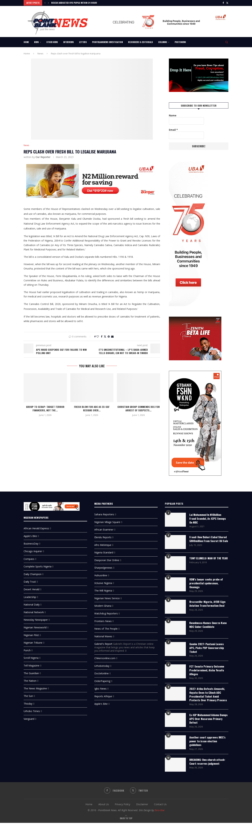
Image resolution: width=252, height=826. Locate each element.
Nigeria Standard (103, 551)
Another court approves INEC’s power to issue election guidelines (207, 744)
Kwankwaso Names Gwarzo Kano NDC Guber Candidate (208, 626)
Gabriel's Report (103, 643)
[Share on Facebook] (101, 336)
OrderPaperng (102, 680)
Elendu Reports (102, 536)
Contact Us (160, 807)
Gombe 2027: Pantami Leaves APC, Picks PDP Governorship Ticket (206, 649)
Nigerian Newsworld (35, 626)
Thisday (28, 702)
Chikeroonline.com (104, 657)
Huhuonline (100, 574)
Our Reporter (43, 156)
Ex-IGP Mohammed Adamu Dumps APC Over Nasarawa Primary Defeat (208, 721)
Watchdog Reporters (106, 612)
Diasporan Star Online (106, 559)
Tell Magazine (31, 664)
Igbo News (100, 688)
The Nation (30, 680)
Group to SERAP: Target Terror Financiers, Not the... (45, 408)
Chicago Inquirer (33, 550)
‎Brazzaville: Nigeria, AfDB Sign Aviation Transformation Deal (207, 605)
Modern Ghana (102, 605)
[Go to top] (126, 821)
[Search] (226, 42)
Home (26, 41)
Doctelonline (101, 672)
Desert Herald (31, 588)
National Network (34, 611)
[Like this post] (97, 336)
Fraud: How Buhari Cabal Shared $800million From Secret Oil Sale (208, 540)
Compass (29, 558)
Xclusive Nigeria (103, 582)
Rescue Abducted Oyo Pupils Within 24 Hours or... (77, 2)
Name (172, 115)
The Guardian (31, 672)
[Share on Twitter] (105, 336)
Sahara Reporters (104, 513)
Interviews (68, 41)
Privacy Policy (122, 807)
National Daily (32, 603)
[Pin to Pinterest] (109, 336)
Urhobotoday (101, 665)
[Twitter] (227, 3)
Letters (83, 41)
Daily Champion (32, 573)
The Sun (28, 695)
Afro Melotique (102, 544)
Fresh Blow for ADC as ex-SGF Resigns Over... (92, 408)
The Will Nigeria (103, 589)
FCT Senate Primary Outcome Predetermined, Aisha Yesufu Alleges (206, 672)
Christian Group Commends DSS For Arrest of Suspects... (138, 408)
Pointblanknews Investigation (107, 41)
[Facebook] (223, 3)
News (36, 41)
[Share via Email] (112, 336)
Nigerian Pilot (31, 634)
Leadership (30, 596)
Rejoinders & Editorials (140, 41)
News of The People (106, 628)
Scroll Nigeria (31, 657)
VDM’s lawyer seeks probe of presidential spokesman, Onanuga (206, 584)
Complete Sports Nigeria (37, 565)
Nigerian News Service (107, 597)
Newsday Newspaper (36, 619)
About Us (103, 807)
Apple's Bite (30, 535)
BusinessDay (31, 542)
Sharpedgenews (103, 567)
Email (173, 129)
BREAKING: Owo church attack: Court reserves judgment (207, 765)
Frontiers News (103, 620)
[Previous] (45, 3)
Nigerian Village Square (107, 521)
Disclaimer (142, 807)
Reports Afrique (103, 695)
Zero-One (159, 813)
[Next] (48, 3)
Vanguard (29, 718)
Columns (162, 41)
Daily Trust (30, 581)
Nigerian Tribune (33, 642)
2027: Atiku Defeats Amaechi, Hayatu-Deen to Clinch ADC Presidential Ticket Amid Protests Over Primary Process (208, 697)
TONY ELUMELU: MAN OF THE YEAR (206, 561)
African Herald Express (36, 527)
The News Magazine (35, 687)
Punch (27, 649)
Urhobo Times (32, 710)
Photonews (180, 41)
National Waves (103, 635)
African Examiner (103, 529)
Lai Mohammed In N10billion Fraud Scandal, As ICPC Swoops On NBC (207, 518)
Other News (52, 41)
